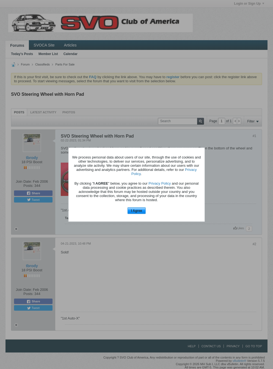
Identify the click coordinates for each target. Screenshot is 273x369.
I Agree (136, 211)
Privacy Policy (159, 183)
